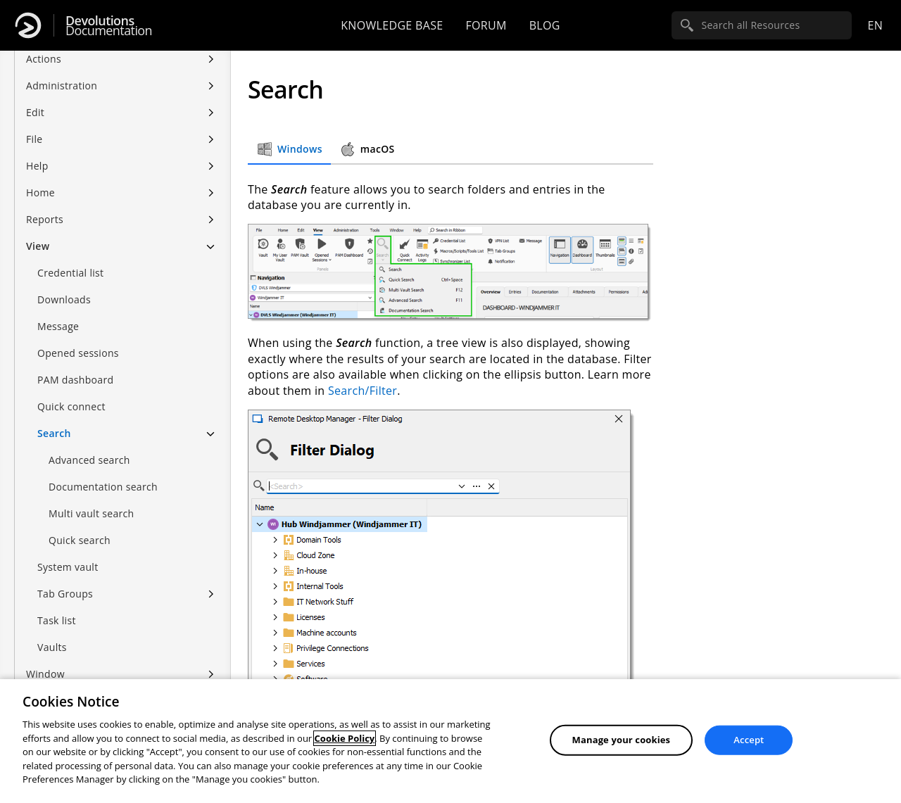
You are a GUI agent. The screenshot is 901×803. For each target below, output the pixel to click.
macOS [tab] (367, 149)
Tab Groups (65, 579)
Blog (544, 25)
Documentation (108, 25)
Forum (485, 25)
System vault (68, 552)
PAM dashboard (75, 365)
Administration (61, 71)
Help (37, 151)
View (37, 232)
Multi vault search (91, 499)
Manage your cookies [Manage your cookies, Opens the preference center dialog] (621, 739)
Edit (35, 98)
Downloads (64, 285)
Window (45, 659)
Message (58, 312)
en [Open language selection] (875, 25)
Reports (44, 205)
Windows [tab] (289, 149)
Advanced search (89, 446)
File (34, 125)
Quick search (80, 526)
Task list (56, 606)
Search (54, 419)
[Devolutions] (28, 25)
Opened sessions (78, 339)
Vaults (52, 633)
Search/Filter (362, 390)
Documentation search (103, 472)
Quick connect (71, 392)
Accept (748, 739)
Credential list (70, 258)
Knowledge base (392, 25)
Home (40, 178)
